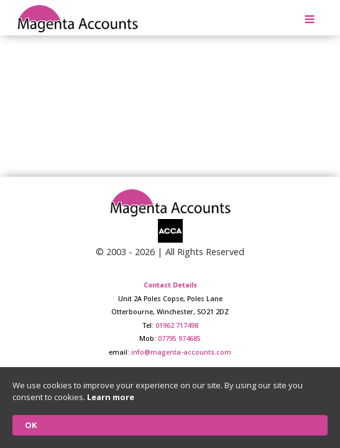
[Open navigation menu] (309, 20)
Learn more (110, 397)
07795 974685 (179, 338)
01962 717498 (176, 325)
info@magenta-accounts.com (181, 352)
